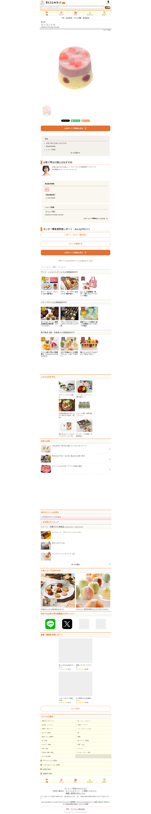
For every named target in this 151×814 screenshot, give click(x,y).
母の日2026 (86, 18)
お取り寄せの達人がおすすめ (56, 143)
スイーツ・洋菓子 (51, 267)
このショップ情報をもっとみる (95, 218)
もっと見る (75, 564)
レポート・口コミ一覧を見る (75, 235)
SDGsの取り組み (72, 804)
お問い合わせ (98, 802)
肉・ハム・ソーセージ (84, 721)
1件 (109, 30)
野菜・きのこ (81, 744)
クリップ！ (86, 120)
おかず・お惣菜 (46, 732)
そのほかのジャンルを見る (51, 517)
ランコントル (48, 24)
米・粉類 (44, 740)
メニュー (42, 3)
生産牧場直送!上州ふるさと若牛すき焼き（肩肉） (67, 415)
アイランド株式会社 (78, 809)
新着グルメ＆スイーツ (48, 721)
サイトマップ (63, 802)
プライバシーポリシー (84, 802)
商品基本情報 (50, 146)
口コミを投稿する (75, 244)
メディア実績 (83, 804)
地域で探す (47, 769)
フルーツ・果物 (46, 744)
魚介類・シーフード (47, 724)
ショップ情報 (50, 149)
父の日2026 (69, 18)
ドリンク (80, 748)
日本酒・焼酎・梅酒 (47, 752)
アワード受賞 (77, 18)
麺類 (79, 736)
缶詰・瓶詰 (45, 748)
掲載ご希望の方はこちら (75, 793)
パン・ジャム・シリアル (84, 728)
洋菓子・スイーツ (83, 724)
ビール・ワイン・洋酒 (84, 752)
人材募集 (72, 802)
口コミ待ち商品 (46, 756)
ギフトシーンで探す (50, 760)
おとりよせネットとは (49, 802)
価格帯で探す (48, 773)
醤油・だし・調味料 (47, 736)
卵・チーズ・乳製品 (83, 740)
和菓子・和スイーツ (47, 728)
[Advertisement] (75, 366)
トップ (43, 267)
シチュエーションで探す (51, 765)
